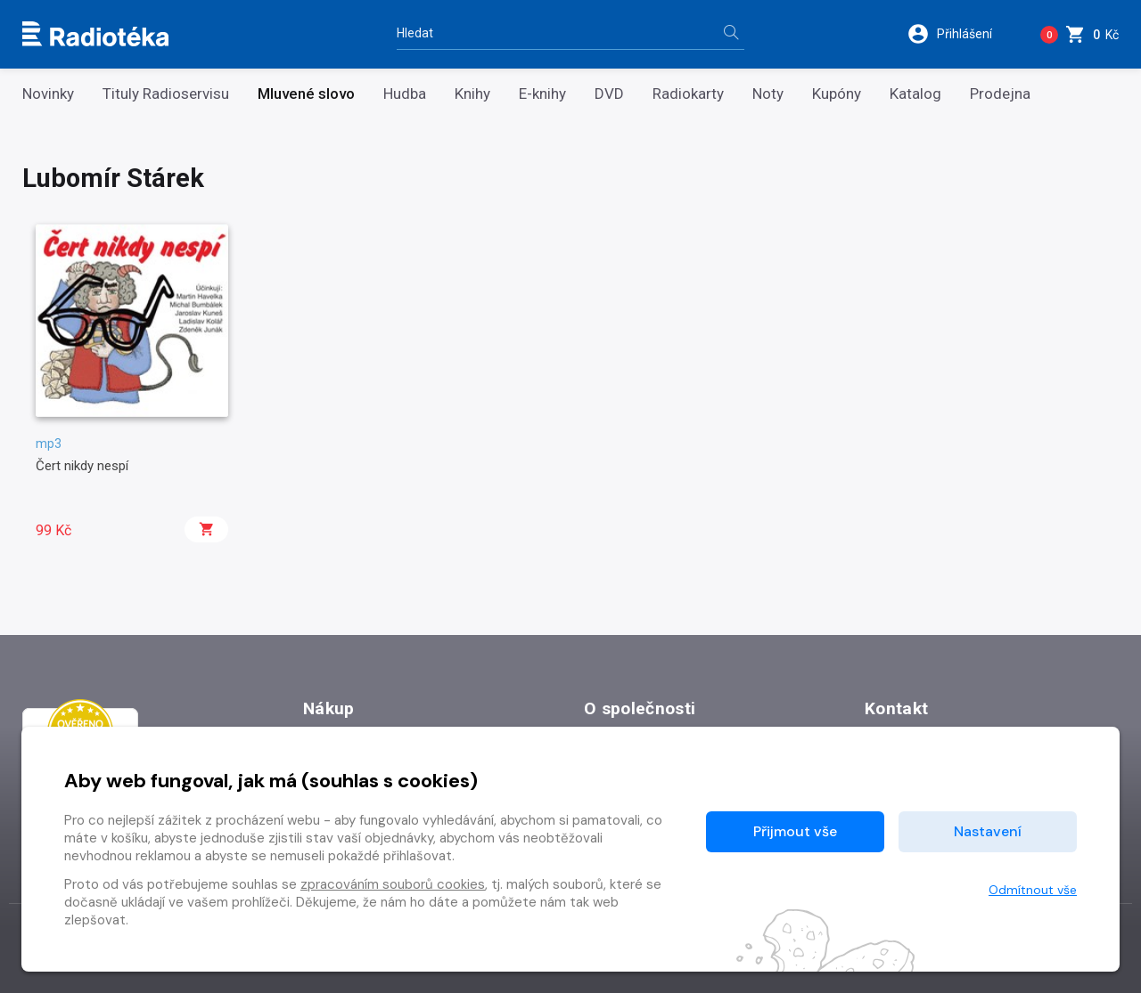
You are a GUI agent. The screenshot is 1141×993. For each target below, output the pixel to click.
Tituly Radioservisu (166, 94)
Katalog (915, 94)
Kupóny (836, 94)
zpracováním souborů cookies (392, 884)
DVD (609, 94)
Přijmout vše (795, 831)
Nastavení (988, 831)
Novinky (48, 94)
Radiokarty (688, 94)
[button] (961, 33)
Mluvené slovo (306, 94)
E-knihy (542, 94)
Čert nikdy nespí (82, 466)
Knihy (472, 94)
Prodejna (1000, 94)
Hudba (404, 94)
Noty (768, 94)
